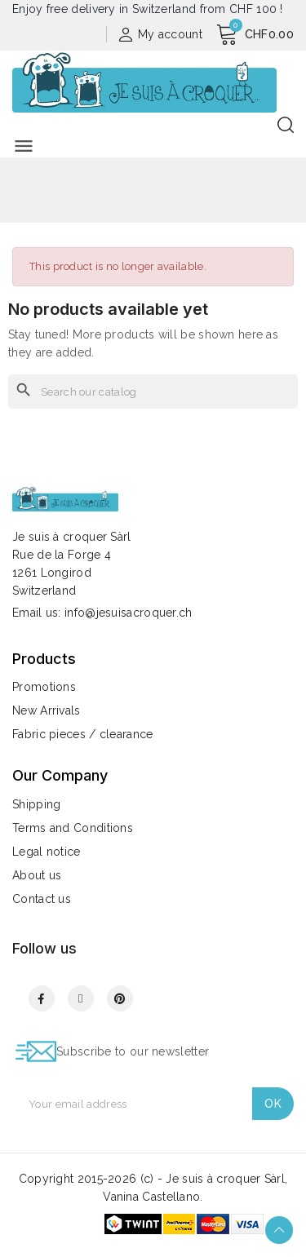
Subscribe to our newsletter (132, 1051)
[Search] (153, 391)
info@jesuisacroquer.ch (128, 612)
